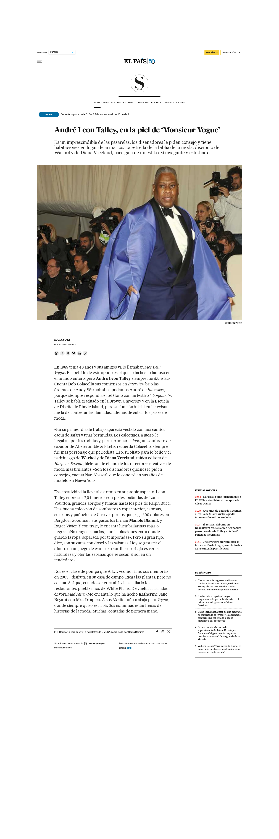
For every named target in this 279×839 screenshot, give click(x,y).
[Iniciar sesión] (231, 52)
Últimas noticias (206, 490)
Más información (64, 647)
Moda (97, 102)
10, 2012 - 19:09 (65, 344)
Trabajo (168, 102)
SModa (139, 83)
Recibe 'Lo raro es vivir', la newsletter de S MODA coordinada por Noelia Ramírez (101, 631)
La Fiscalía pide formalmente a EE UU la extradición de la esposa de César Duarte (218, 500)
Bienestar (180, 102)
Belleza (120, 102)
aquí (129, 647)
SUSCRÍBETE (212, 52)
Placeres (156, 102)
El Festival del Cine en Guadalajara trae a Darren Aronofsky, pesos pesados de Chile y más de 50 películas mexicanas (218, 529)
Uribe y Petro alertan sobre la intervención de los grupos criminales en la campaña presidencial (218, 545)
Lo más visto (203, 572)
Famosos (131, 102)
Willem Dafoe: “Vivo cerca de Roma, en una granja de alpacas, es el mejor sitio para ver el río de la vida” (219, 649)
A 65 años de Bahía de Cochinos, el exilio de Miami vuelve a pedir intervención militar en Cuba (218, 514)
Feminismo (143, 102)
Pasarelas (108, 102)
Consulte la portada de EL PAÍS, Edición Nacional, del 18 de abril (95, 114)
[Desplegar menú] (40, 61)
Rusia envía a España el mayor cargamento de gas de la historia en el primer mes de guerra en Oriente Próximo (218, 601)
